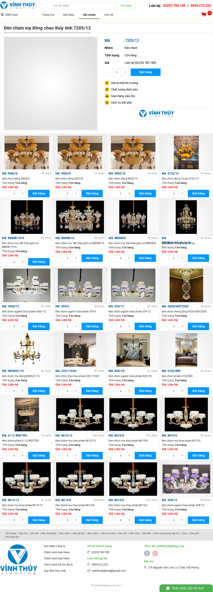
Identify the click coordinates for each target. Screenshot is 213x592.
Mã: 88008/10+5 (13, 238)
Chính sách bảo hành (57, 558)
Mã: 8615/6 (169, 435)
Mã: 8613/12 (10, 500)
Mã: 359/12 (116, 306)
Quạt (184, 533)
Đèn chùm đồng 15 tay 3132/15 (180, 178)
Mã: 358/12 (169, 500)
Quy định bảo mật (55, 570)
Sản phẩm (89, 14)
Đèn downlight (49, 533)
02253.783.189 (174, 5)
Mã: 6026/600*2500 (175, 306)
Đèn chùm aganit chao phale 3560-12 (24, 311)
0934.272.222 (200, 5)
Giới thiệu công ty (54, 546)
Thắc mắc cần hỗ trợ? (188, 588)
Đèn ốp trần (79, 533)
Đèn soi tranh (108, 533)
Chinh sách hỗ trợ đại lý (58, 564)
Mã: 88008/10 (64, 238)
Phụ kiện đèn (12, 537)
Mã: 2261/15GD (65, 371)
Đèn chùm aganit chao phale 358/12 (183, 505)
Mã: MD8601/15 (13, 371)
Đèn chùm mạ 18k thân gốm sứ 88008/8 (132, 243)
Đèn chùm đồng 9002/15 (123, 178)
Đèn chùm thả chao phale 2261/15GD (77, 376)
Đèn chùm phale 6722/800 (177, 376)
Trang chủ (48, 14)
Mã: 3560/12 (10, 306)
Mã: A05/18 (116, 371)
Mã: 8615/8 (116, 435)
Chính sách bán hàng (56, 552)
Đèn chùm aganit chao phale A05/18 (130, 376)
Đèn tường (11, 533)
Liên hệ (108, 14)
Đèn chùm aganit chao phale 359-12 (130, 311)
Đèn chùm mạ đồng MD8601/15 (21, 376)
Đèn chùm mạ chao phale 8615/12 (75, 440)
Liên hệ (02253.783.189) (140, 63)
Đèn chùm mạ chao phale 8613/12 (22, 505)
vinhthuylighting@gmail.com (109, 570)
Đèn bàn (147, 533)
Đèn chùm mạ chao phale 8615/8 (128, 440)
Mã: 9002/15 (117, 173)
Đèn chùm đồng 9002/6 (16, 178)
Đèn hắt (35, 533)
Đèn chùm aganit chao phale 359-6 (75, 311)
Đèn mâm (65, 533)
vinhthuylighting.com (105, 585)
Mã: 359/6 (62, 306)
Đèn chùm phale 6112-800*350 (20, 440)
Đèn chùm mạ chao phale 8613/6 (128, 505)
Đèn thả (23, 533)
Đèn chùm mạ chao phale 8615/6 (181, 440)
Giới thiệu (68, 14)
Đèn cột (123, 533)
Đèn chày (135, 533)
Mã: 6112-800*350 (14, 435)
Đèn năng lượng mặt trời (166, 533)
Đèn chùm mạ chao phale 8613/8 (74, 505)
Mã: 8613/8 (63, 500)
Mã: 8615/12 (63, 435)
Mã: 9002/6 (9, 173)
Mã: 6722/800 (171, 371)
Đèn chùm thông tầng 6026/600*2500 (184, 311)
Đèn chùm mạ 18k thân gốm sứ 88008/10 (79, 243)
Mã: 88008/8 (117, 238)
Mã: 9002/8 (63, 173)
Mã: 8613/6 (116, 500)
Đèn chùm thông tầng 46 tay (178, 243)
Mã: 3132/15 (170, 173)
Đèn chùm (131, 48)
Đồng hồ (194, 533)
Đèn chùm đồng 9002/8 (69, 178)
